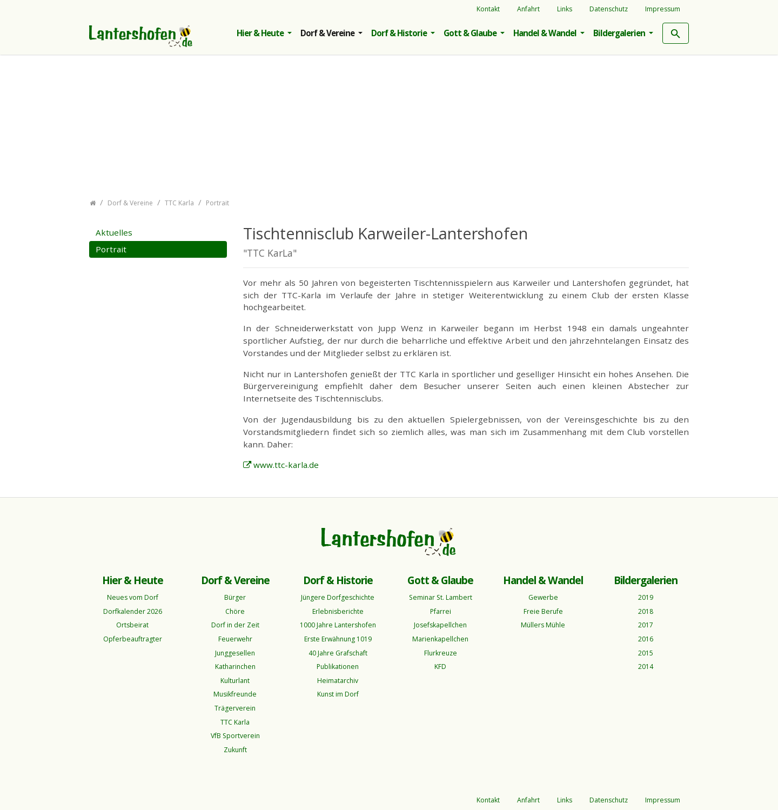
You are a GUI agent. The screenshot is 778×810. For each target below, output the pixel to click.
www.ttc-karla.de (286, 464)
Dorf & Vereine (328, 33)
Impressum (662, 9)
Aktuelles (114, 232)
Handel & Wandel (545, 33)
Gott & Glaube (471, 33)
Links (564, 9)
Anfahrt (528, 9)
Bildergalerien (620, 33)
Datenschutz (608, 9)
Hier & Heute (261, 33)
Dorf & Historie (399, 33)
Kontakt (488, 9)
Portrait (111, 249)
